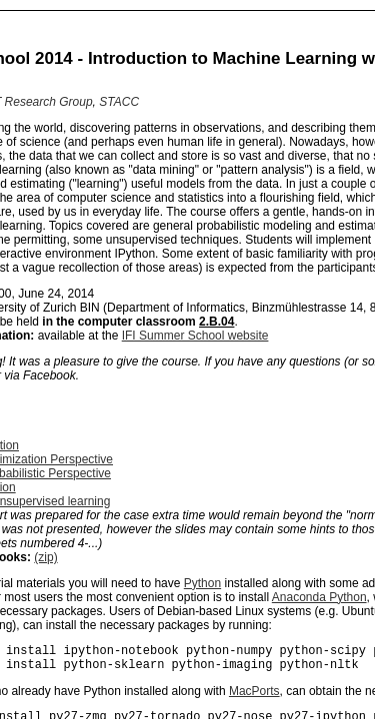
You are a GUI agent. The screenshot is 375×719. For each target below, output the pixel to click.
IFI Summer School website (195, 336)
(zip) (45, 557)
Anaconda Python (319, 597)
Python (202, 583)
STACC (119, 102)
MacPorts (254, 697)
